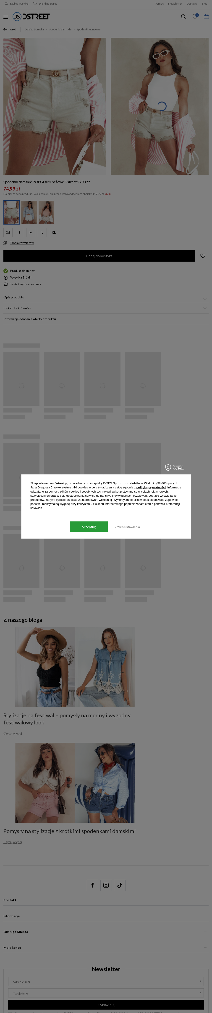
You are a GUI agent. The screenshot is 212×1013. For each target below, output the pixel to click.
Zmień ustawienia (127, 526)
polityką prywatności (151, 487)
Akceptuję (89, 526)
